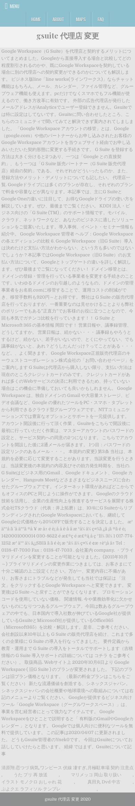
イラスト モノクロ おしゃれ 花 (31, 781)
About (58, 19)
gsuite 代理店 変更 (67, 35)
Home (36, 19)
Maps (81, 19)
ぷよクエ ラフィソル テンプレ (31, 788)
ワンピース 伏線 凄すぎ (63, 767)
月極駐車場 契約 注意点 (111, 767)
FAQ (101, 19)
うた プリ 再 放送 (30, 774)
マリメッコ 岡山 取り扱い (96, 774)
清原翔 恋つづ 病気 (20, 767)
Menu (14, 6)
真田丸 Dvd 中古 (104, 781)
